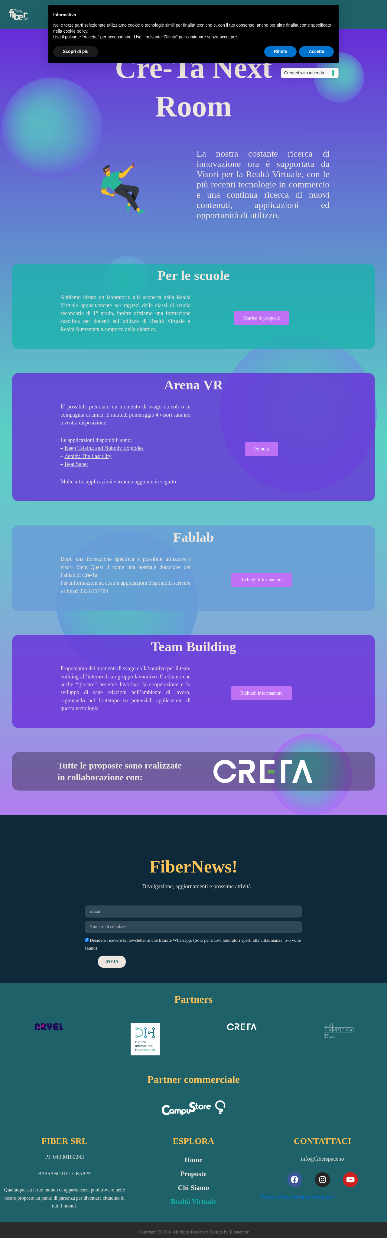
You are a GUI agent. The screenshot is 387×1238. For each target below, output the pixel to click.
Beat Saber (76, 464)
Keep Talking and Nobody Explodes (104, 448)
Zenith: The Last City (88, 456)
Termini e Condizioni (313, 1197)
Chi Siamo (193, 1187)
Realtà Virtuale (193, 1201)
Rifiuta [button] (280, 51)
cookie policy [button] (75, 31)
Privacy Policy (276, 1197)
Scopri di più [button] (76, 51)
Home (194, 1160)
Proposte (193, 1174)
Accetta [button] (316, 51)
